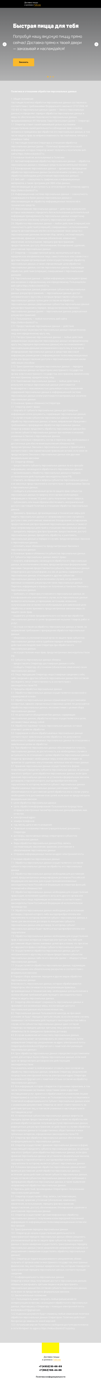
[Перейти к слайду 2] (50, 76)
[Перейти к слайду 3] (53, 76)
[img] (16, 4)
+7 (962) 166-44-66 (50, 1370)
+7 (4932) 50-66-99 (50, 1366)
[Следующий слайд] (96, 44)
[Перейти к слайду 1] (48, 76)
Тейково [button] (37, 5)
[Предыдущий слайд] (5, 44)
